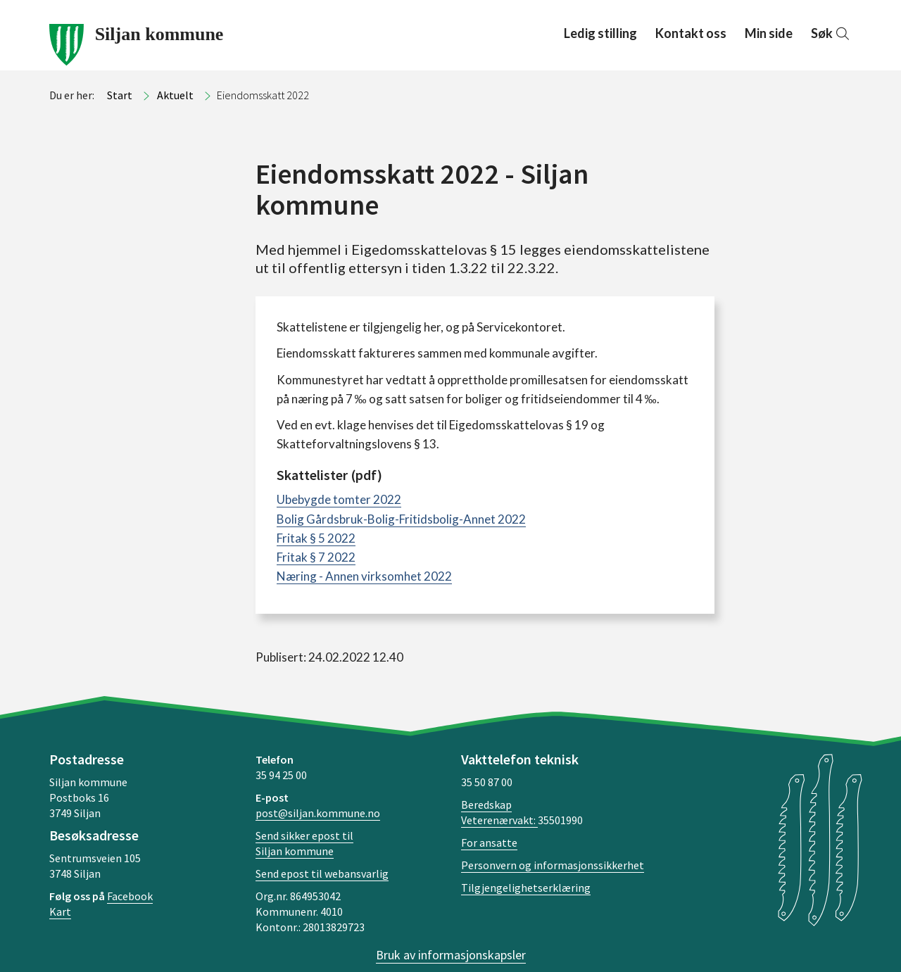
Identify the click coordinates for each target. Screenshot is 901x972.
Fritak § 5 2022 (316, 538)
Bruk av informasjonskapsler (451, 955)
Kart (60, 911)
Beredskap (486, 804)
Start (119, 95)
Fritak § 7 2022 (316, 557)
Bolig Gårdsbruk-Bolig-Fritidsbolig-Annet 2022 (401, 519)
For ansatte (489, 842)
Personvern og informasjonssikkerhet (552, 865)
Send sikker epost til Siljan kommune (304, 843)
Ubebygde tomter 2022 (339, 499)
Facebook (130, 896)
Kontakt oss (690, 33)
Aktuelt (175, 95)
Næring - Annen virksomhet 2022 (364, 576)
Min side (769, 33)
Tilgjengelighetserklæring (526, 888)
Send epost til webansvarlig (322, 873)
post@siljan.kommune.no (318, 813)
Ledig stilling (600, 33)
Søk (831, 33)
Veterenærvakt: (499, 820)
